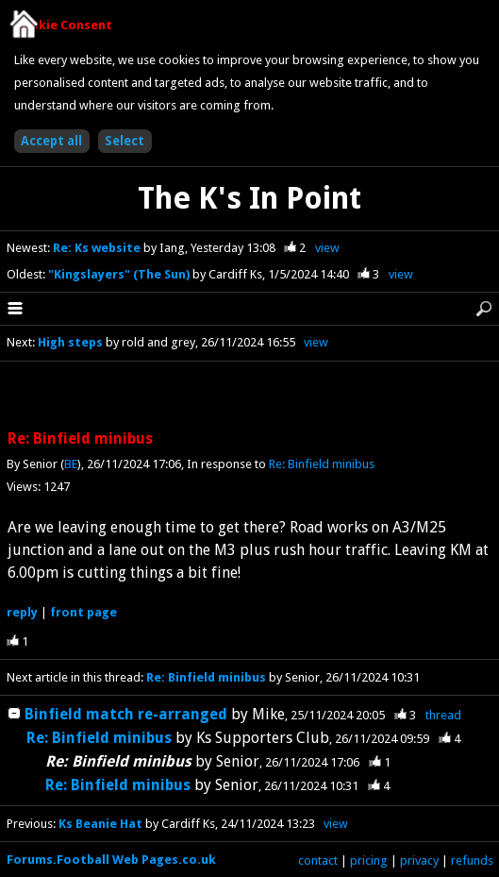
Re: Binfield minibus (321, 464)
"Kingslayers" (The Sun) (120, 274)
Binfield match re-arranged (128, 714)
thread (443, 715)
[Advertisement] (250, 396)
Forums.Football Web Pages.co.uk (111, 859)
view (327, 248)
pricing (369, 860)
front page (83, 612)
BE (70, 464)
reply (22, 612)
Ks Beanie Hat (100, 824)
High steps (70, 342)
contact (318, 860)
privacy (419, 860)
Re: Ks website (98, 248)
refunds (472, 860)
